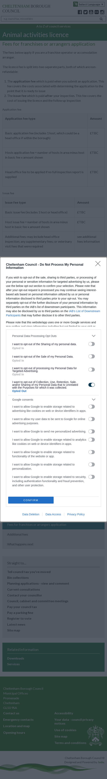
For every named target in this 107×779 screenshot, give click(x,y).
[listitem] (53, 336)
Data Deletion (30, 514)
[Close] (99, 265)
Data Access (53, 514)
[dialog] (53, 389)
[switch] (91, 344)
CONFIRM (30, 500)
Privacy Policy (76, 514)
